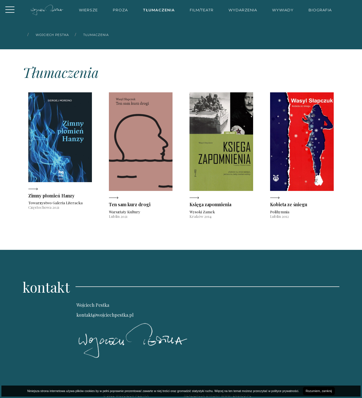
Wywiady (283, 10)
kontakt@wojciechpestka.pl (104, 315)
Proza (120, 10)
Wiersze (88, 10)
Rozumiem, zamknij (319, 391)
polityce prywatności (284, 391)
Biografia (320, 10)
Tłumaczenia (159, 10)
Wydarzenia (243, 10)
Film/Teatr (202, 10)
